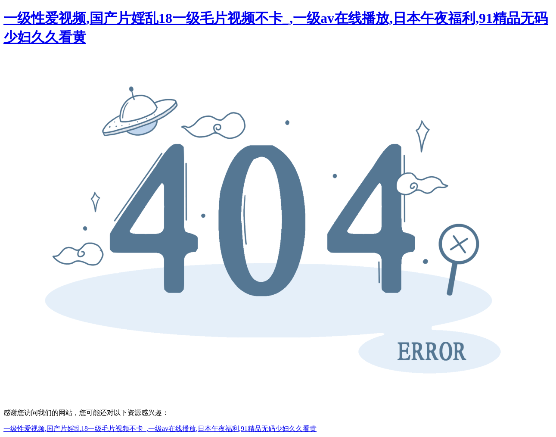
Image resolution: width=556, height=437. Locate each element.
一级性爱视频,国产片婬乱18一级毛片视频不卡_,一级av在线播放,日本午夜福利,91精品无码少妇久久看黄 (160, 428)
